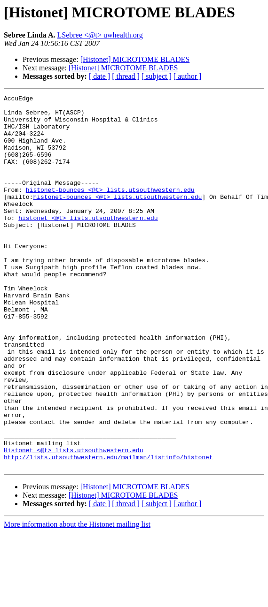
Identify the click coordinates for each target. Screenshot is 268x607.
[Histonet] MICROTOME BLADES (135, 59)
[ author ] (187, 76)
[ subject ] (157, 76)
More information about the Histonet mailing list (77, 599)
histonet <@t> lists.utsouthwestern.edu (88, 243)
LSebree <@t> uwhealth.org (100, 35)
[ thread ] (126, 76)
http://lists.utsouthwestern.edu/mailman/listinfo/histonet (108, 530)
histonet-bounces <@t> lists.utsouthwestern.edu (110, 209)
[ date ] (99, 76)
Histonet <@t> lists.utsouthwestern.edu (73, 521)
